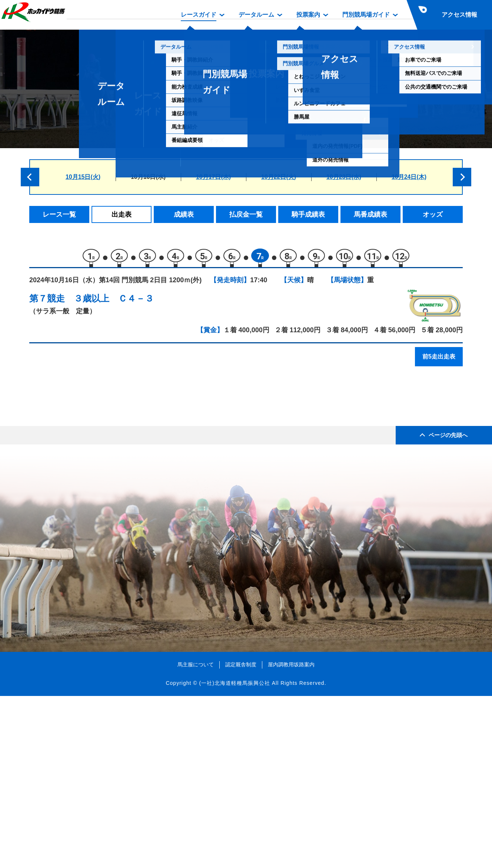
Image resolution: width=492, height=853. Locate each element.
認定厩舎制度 (240, 821)
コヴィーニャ (98, 461)
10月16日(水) (148, 177)
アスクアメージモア (107, 430)
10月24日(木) (409, 177)
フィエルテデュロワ (107, 508)
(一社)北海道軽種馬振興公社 (234, 840)
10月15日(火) (83, 177)
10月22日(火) (278, 177)
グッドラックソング (107, 477)
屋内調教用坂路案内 (291, 821)
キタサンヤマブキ (104, 524)
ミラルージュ (98, 445)
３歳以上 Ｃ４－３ (114, 302)
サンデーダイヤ (101, 414)
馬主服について (195, 821)
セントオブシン (101, 493)
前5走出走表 (438, 360)
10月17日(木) (213, 177)
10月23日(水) (343, 177)
